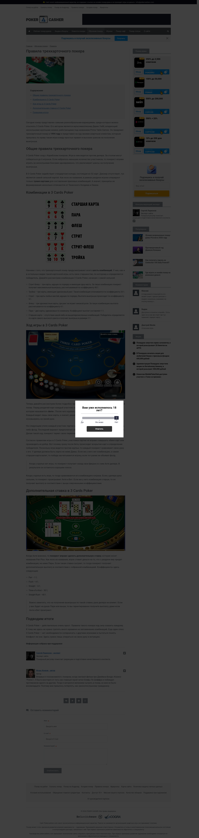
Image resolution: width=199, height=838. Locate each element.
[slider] (116, 418)
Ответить (99, 429)
